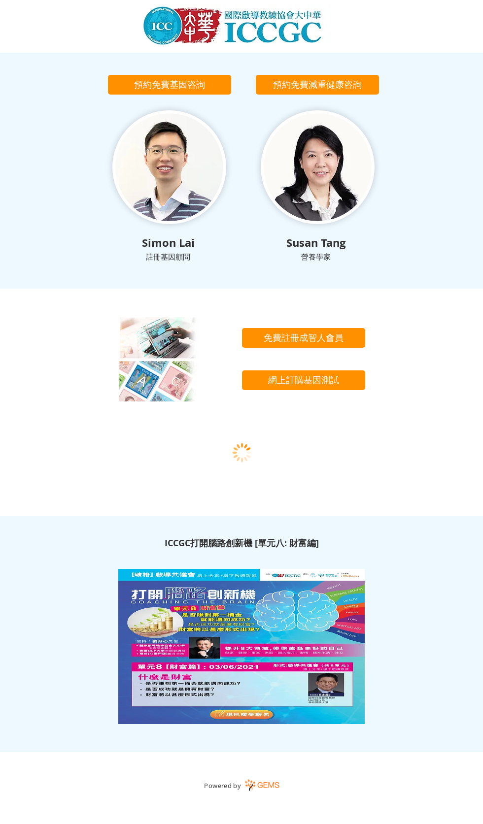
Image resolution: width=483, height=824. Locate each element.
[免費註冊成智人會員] (303, 338)
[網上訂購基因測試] (303, 380)
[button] (169, 85)
